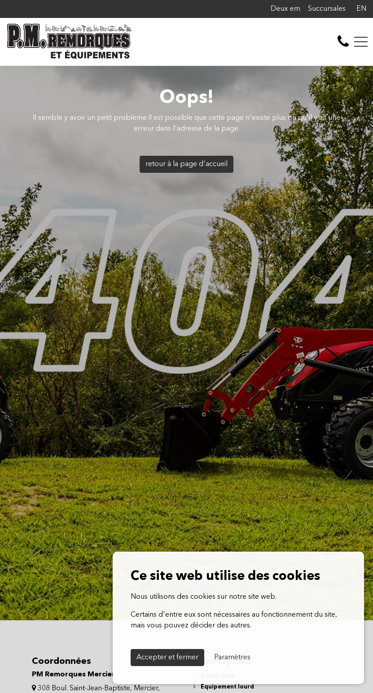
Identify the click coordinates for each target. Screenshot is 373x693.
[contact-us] (343, 41)
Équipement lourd (223, 687)
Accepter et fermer (167, 657)
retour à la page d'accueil (186, 164)
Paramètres (232, 657)
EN (361, 9)
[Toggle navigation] (361, 41)
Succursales (327, 9)
